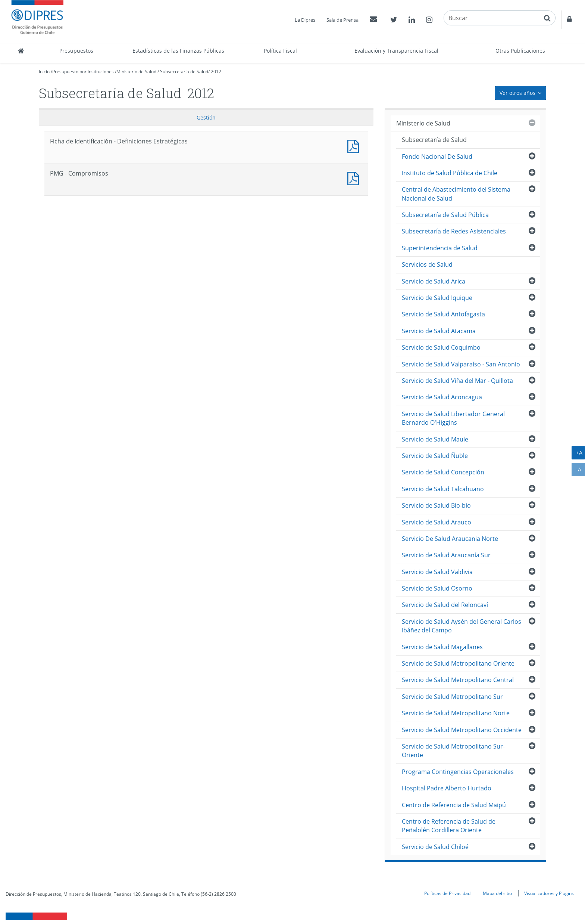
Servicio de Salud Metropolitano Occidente (462, 730)
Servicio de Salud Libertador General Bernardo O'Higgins (453, 418)
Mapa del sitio (497, 893)
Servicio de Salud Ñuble (435, 456)
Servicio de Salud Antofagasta (443, 314)
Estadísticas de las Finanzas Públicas (178, 50)
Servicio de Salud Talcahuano (443, 489)
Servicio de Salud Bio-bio (436, 505)
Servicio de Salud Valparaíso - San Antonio (461, 364)
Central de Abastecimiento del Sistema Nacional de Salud (456, 193)
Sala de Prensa (342, 19)
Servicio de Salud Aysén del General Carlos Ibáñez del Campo (461, 625)
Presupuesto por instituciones (83, 71)
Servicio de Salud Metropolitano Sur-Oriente (453, 750)
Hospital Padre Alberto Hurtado (446, 788)
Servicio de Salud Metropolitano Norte (456, 713)
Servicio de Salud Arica (433, 281)
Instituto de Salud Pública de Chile (449, 173)
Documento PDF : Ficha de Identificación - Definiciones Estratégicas (354, 145)
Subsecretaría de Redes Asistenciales (454, 231)
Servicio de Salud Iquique (437, 298)
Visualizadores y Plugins (549, 893)
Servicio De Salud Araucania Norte (450, 539)
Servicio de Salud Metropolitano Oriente (458, 663)
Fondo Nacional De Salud (437, 156)
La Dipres (305, 19)
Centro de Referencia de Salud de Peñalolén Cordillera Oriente (448, 825)
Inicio (44, 71)
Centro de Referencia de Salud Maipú (454, 805)
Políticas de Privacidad (447, 893)
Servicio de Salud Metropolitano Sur (452, 697)
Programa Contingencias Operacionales (458, 772)
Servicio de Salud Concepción (443, 472)
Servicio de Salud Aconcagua (442, 397)
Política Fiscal (280, 50)
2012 (216, 71)
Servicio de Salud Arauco (436, 522)
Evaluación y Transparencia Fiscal (396, 50)
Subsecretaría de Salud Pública (445, 215)
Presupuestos (76, 50)
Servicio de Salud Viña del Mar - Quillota (457, 381)
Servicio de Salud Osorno (437, 588)
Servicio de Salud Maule (435, 439)
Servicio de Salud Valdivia (437, 572)
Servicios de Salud (427, 264)
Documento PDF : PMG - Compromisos (354, 177)
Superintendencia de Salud (440, 248)
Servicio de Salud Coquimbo (441, 347)
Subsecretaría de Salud (184, 71)
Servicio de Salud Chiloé (435, 847)
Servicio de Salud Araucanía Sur (446, 555)
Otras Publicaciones (520, 50)
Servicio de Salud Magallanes (442, 647)
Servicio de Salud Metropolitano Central (458, 680)
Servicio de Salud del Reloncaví (445, 605)
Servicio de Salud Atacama (439, 331)
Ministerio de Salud (136, 71)
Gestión (206, 117)
